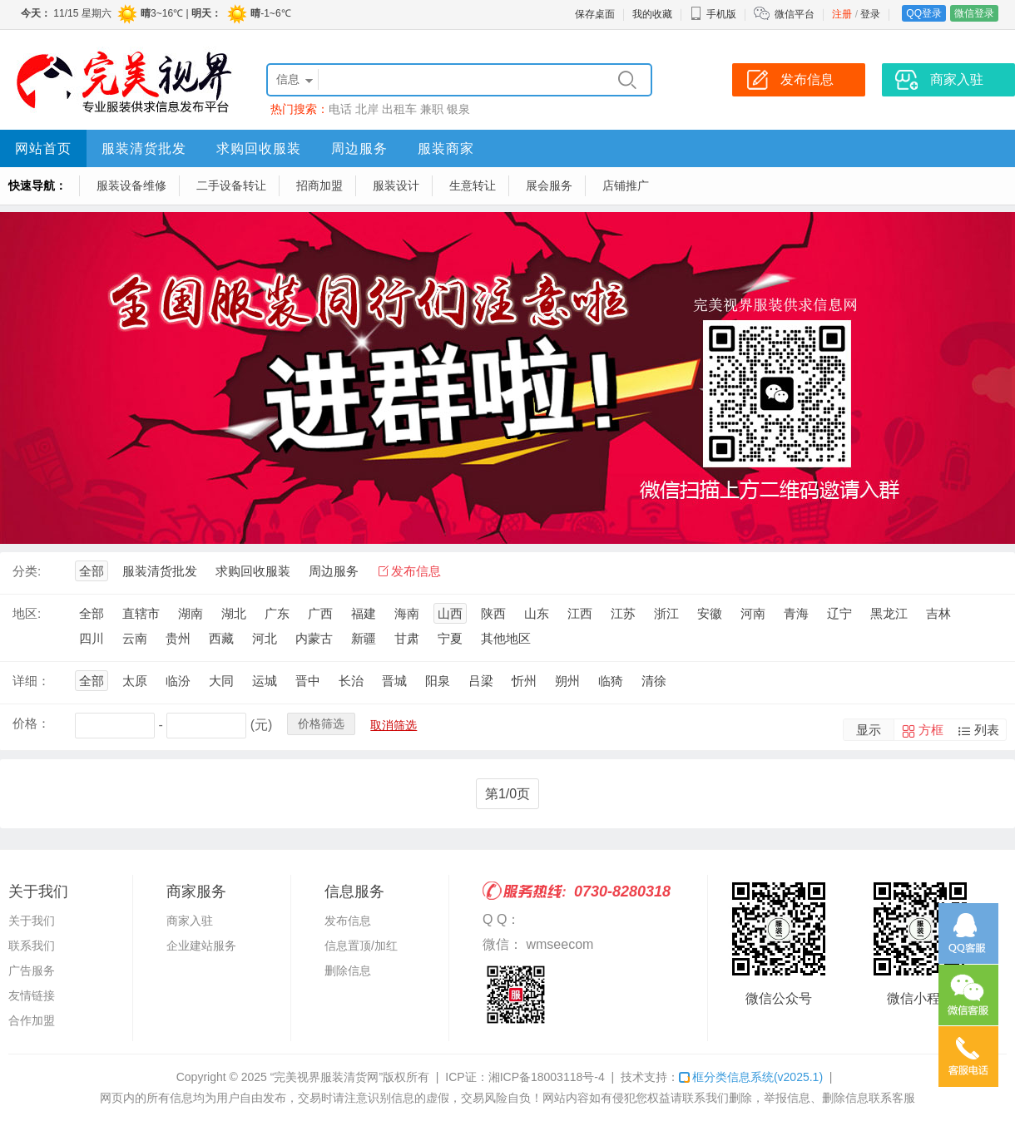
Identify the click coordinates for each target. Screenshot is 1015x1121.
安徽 (709, 613)
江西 (579, 613)
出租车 (399, 109)
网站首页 (43, 148)
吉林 (938, 613)
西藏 (221, 638)
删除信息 (347, 970)
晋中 (307, 681)
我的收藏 (652, 14)
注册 (842, 14)
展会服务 (549, 185)
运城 (264, 681)
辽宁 (839, 613)
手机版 (713, 14)
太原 (134, 681)
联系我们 (31, 945)
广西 (320, 613)
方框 (930, 730)
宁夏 (450, 638)
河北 (264, 638)
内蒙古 (314, 638)
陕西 (493, 613)
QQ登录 (924, 13)
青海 (796, 613)
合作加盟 (31, 1020)
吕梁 (480, 681)
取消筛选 (393, 725)
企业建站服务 (201, 945)
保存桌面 (595, 14)
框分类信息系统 (751, 1077)
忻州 (524, 681)
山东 (536, 613)
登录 (870, 14)
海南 (406, 613)
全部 (91, 571)
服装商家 (446, 148)
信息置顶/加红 (361, 945)
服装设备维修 (131, 185)
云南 (134, 638)
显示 (868, 730)
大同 (221, 681)
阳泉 (437, 681)
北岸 (367, 109)
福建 (363, 613)
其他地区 (506, 638)
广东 (277, 613)
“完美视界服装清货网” (326, 1077)
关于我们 (31, 920)
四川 (91, 638)
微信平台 (794, 14)
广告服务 (31, 970)
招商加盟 (319, 185)
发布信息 (416, 571)
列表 (986, 730)
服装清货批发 (144, 148)
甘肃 (406, 638)
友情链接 (31, 995)
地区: (26, 613)
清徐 (653, 681)
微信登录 (974, 13)
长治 (351, 681)
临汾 (178, 681)
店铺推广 (625, 185)
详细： (31, 681)
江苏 (623, 613)
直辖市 (141, 613)
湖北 (233, 613)
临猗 (610, 681)
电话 (340, 109)
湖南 (190, 613)
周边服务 (359, 148)
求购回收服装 (258, 148)
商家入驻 (189, 920)
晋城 (394, 681)
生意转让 (472, 185)
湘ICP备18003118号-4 (546, 1077)
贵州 (178, 638)
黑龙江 (889, 613)
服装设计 (396, 185)
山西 (450, 613)
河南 (752, 613)
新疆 (363, 638)
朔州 (567, 681)
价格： (31, 723)
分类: (26, 571)
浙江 (666, 613)
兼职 (431, 109)
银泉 (458, 109)
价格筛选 (321, 723)
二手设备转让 (231, 185)
